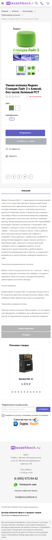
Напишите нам (27, 484)
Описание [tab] (26, 191)
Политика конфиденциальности (15, 515)
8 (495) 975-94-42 (26, 478)
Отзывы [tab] (26, 335)
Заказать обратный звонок (26, 491)
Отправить (43, 409)
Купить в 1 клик (26, 141)
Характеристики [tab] (26, 328)
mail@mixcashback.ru (26, 497)
